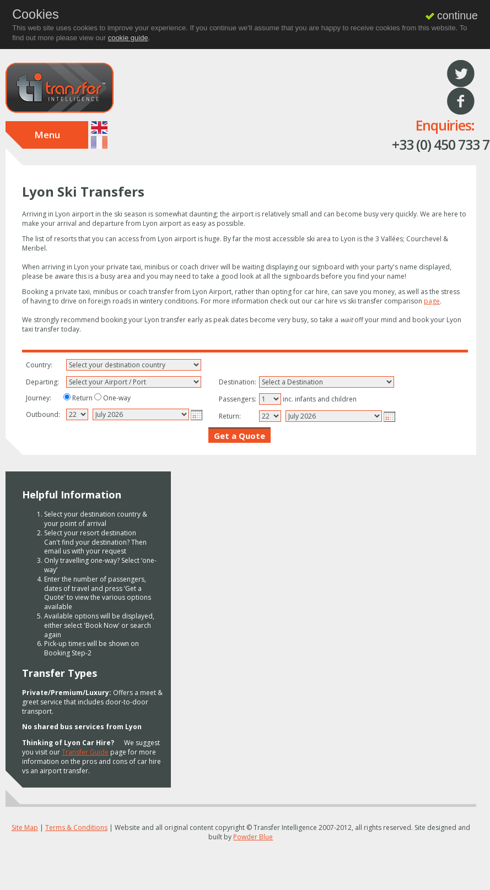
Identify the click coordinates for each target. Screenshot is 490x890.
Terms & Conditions (76, 827)
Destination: (237, 382)
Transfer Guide (85, 752)
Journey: (38, 398)
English (99, 127)
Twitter (461, 74)
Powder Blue (253, 837)
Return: (230, 416)
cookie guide (128, 38)
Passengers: (237, 399)
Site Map (25, 827)
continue (452, 15)
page (432, 301)
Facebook (461, 101)
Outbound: (43, 414)
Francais (99, 142)
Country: (39, 365)
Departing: (42, 382)
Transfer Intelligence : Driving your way (60, 88)
